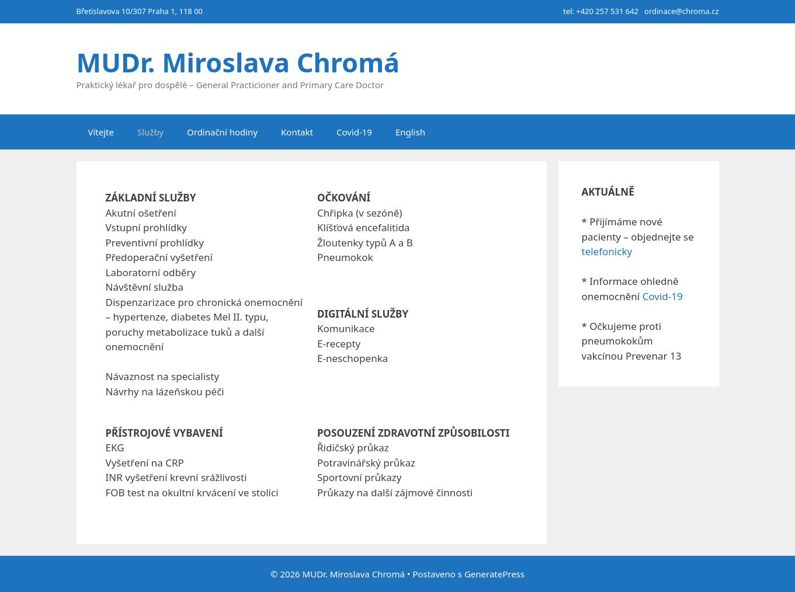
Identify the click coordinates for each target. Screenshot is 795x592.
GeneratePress (494, 574)
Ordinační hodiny (222, 132)
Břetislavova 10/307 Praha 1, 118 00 (140, 11)
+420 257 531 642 (607, 11)
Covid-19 (354, 132)
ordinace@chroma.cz (681, 11)
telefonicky (607, 251)
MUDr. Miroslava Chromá (238, 62)
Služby (150, 132)
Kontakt (297, 132)
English (410, 132)
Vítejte (101, 132)
